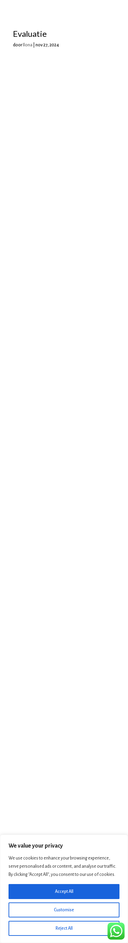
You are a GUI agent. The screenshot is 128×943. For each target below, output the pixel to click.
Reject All (64, 928)
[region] (64, 889)
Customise (64, 910)
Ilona (27, 45)
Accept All (64, 891)
